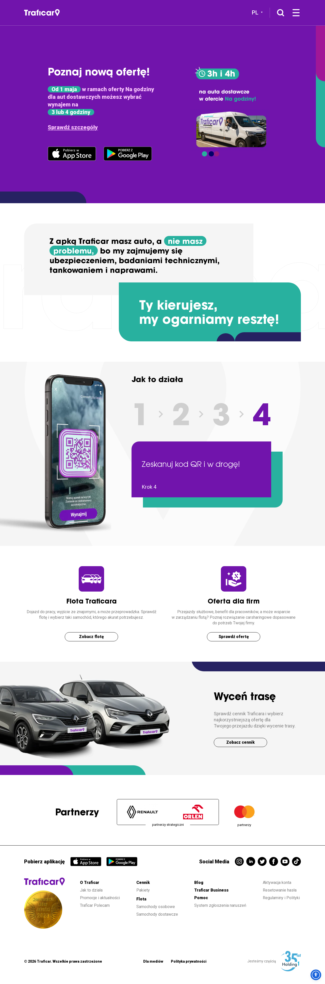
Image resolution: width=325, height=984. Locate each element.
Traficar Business (211, 890)
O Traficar (89, 882)
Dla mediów (153, 961)
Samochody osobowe (155, 906)
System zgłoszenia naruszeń (220, 905)
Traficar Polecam (95, 905)
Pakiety (143, 890)
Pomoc (201, 897)
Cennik (143, 882)
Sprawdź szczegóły (73, 127)
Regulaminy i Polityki (282, 897)
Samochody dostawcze (157, 914)
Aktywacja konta (277, 882)
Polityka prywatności (188, 961)
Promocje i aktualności (100, 897)
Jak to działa (91, 890)
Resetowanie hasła (280, 890)
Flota (141, 899)
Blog (198, 882)
